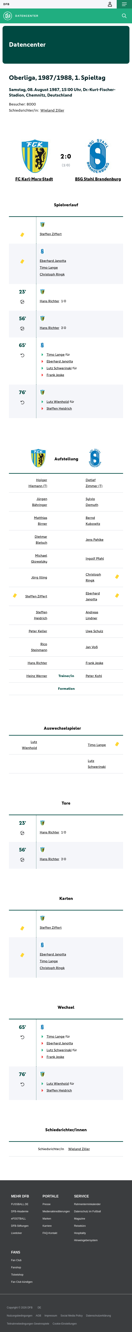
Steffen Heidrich (59, 408)
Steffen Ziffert (51, 234)
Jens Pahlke (95, 539)
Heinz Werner (36, 676)
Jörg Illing (39, 577)
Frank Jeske (55, 375)
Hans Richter (49, 301)
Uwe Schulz (94, 631)
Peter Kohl (94, 676)
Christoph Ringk (52, 274)
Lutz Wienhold (58, 401)
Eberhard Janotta (53, 261)
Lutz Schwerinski (59, 368)
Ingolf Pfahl (95, 558)
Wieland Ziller (52, 110)
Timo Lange (49, 267)
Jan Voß (92, 647)
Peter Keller (38, 631)
